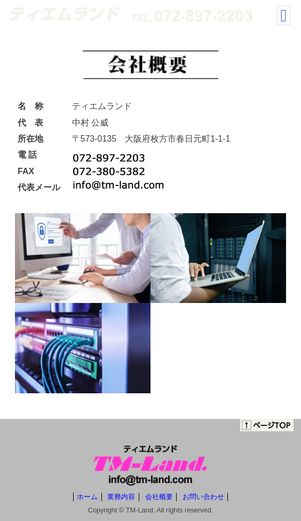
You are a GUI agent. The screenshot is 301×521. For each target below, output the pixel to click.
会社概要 (159, 497)
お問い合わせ (203, 497)
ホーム (87, 497)
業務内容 (121, 497)
